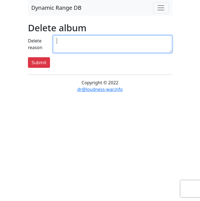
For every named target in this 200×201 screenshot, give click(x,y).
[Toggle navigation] (161, 7)
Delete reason (35, 44)
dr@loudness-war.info (100, 89)
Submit (39, 62)
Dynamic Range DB (56, 7)
